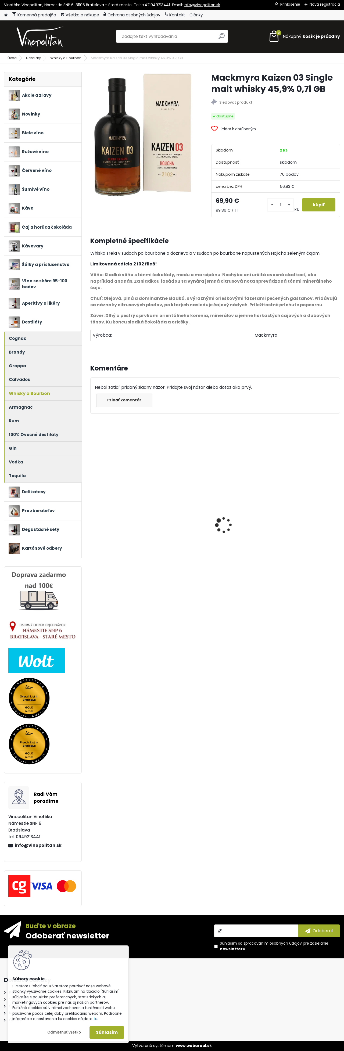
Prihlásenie (290, 4)
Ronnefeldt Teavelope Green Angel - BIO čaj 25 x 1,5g (246, 510)
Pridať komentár (124, 400)
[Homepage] (6, 15)
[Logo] (41, 36)
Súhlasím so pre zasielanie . (274, 946)
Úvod (12, 57)
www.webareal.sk (194, 1045)
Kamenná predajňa (34, 15)
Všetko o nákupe (79, 15)
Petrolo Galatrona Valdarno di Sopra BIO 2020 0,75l (307, 551)
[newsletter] (319, 931)
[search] (221, 38)
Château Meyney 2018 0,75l (180, 550)
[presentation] (93, 515)
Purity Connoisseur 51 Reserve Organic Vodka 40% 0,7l (118, 551)
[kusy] (280, 205)
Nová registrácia (325, 4)
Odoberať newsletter (67, 935)
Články (196, 15)
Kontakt (175, 15)
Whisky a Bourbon (65, 57)
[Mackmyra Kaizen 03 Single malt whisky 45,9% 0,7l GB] (142, 134)
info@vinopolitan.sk (202, 5)
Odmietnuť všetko (64, 1032)
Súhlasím (107, 1032)
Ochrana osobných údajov (131, 15)
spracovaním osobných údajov (272, 943)
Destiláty (33, 57)
